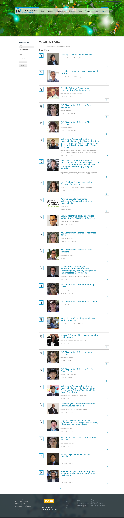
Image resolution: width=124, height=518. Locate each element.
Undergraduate (61, 11)
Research (50, 11)
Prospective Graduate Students (94, 1)
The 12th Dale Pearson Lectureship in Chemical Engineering (77, 183)
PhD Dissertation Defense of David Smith (79, 301)
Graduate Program (81, 506)
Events (104, 11)
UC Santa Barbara (5, 1)
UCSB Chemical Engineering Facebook (67, 501)
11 (81, 488)
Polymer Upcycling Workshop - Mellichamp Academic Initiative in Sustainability (76, 201)
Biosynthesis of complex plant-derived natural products (77, 319)
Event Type (22, 45)
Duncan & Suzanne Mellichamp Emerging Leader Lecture (79, 336)
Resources (88, 11)
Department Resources (76, 1)
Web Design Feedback (97, 504)
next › (86, 488)
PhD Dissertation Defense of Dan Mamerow (75, 106)
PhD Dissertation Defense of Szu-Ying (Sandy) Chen (77, 370)
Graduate (72, 11)
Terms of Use (95, 502)
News (96, 11)
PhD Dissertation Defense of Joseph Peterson (76, 353)
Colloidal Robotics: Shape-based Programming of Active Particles (75, 89)
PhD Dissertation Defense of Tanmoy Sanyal (77, 285)
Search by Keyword (24, 49)
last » (90, 488)
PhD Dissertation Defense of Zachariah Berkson (78, 438)
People (80, 11)
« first (57, 488)
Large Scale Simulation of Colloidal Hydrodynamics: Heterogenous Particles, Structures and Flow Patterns (79, 422)
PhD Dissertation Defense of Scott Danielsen (76, 251)
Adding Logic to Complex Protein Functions (75, 455)
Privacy (93, 500)
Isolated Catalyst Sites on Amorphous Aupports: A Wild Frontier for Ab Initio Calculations (78, 473)
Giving (78, 502)
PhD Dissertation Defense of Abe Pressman (75, 123)
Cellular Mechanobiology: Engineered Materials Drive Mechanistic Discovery (77, 217)
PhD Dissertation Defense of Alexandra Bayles (78, 234)
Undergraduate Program (83, 504)
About (42, 11)
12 (83, 488)
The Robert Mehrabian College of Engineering (21, 1)
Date (20, 55)
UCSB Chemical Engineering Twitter (67, 508)
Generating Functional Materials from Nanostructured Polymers (77, 405)
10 (79, 488)
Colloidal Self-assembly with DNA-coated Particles (79, 72)
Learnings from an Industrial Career (76, 54)
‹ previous (62, 488)
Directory (79, 500)
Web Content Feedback (98, 506)
